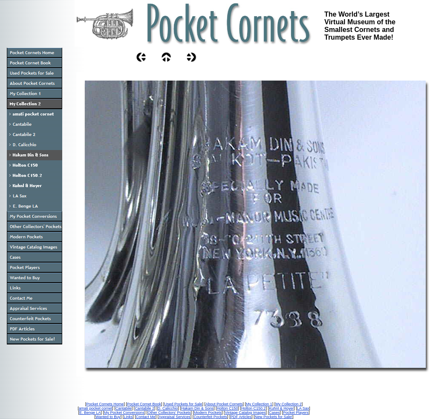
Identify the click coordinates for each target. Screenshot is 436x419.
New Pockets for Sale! (273, 417)
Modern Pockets (208, 412)
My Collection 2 (288, 404)
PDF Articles (240, 417)
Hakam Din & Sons (197, 408)
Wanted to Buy (108, 417)
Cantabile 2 (144, 408)
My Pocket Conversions (124, 412)
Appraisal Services (175, 417)
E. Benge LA (90, 412)
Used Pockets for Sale (183, 404)
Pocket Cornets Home (105, 404)
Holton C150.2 (253, 408)
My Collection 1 (259, 404)
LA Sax (303, 408)
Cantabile (123, 408)
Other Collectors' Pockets (169, 412)
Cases (274, 412)
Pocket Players (296, 412)
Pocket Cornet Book (144, 404)
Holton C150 (227, 408)
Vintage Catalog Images (245, 412)
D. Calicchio (167, 408)
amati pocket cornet (96, 408)
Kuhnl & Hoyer (281, 408)
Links (128, 417)
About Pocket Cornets (224, 404)
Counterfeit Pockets (210, 417)
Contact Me (146, 417)
